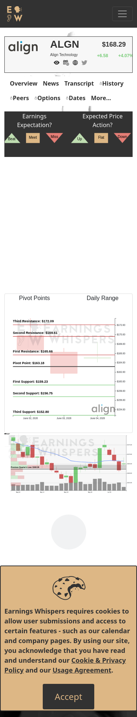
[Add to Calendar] (64, 62)
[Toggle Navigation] (122, 14)
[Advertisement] (68, 225)
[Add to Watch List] (55, 62)
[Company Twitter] (82, 62)
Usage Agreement (82, 670)
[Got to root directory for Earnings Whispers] (13, 14)
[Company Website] (73, 62)
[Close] (68, 696)
